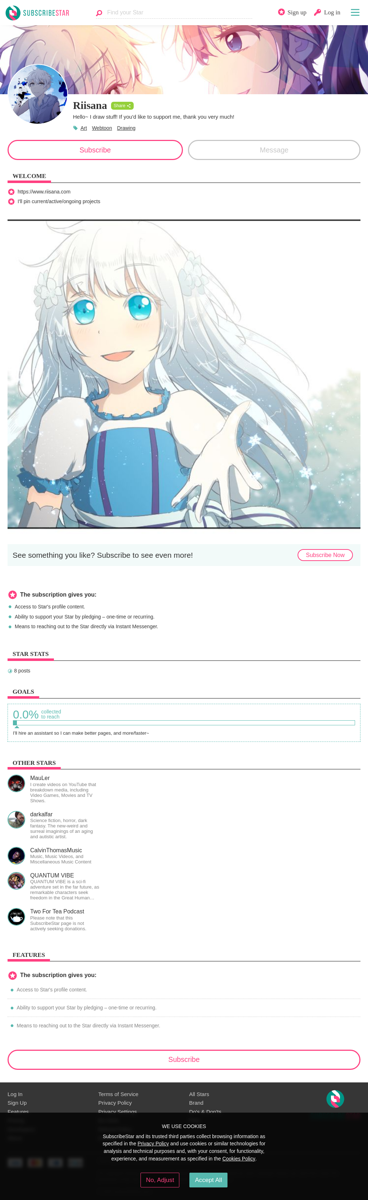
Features (18, 1112)
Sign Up (17, 1103)
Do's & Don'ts (205, 1112)
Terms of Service (118, 1094)
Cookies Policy (239, 1159)
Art (83, 128)
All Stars (199, 1094)
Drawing (126, 128)
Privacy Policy (115, 1103)
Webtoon (102, 128)
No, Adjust (160, 1179)
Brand (196, 1103)
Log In (15, 1094)
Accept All (208, 1179)
